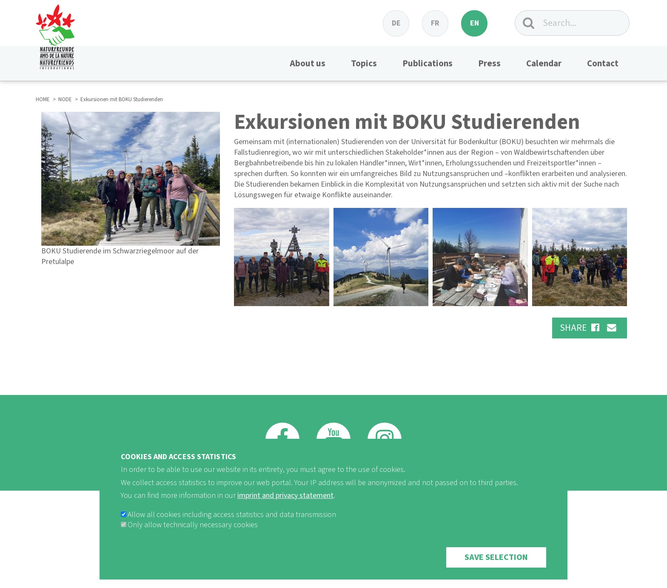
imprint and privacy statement (285, 506)
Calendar (544, 63)
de (396, 23)
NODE (65, 99)
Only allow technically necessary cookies (193, 536)
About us (307, 63)
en (474, 23)
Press (489, 63)
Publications (427, 63)
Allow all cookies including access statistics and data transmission (232, 525)
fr (435, 23)
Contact (603, 63)
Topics (364, 63)
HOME (43, 99)
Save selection (496, 568)
